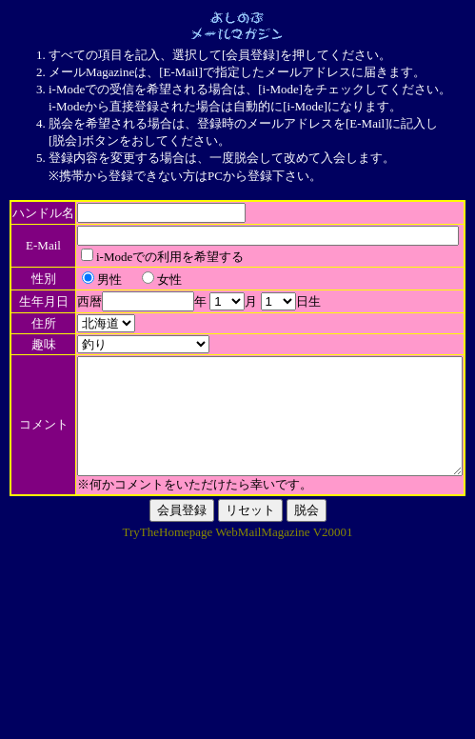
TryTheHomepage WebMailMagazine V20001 (237, 716)
